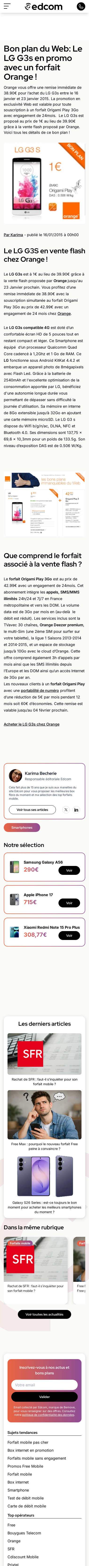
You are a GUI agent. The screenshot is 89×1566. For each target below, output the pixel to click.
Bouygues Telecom (24, 1533)
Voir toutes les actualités (44, 1314)
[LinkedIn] (76, 809)
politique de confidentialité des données (48, 1415)
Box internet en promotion (31, 1450)
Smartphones (22, 827)
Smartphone (18, 1490)
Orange (64, 313)
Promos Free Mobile (25, 1466)
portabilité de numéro (40, 690)
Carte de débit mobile (27, 1506)
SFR (11, 1549)
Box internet (18, 1482)
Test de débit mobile (26, 1498)
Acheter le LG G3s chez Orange (31, 724)
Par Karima (13, 234)
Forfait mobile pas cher (28, 1442)
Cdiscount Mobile (23, 1557)
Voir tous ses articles (32, 810)
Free (11, 1525)
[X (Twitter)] (66, 809)
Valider (44, 1397)
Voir (69, 870)
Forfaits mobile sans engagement (37, 1458)
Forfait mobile (20, 1474)
